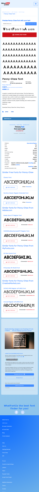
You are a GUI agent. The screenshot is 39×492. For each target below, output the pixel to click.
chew (12, 111)
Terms (3, 485)
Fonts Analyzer (6, 436)
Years (3, 470)
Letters (4, 467)
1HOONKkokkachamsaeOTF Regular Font (16, 231)
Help (3, 443)
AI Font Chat (5, 429)
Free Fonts (5, 452)
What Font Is (5, 419)
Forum (4, 461)
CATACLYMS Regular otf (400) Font (15, 288)
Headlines (30, 166)
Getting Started (6, 449)
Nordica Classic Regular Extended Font (16, 193)
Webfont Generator (19, 385)
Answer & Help (20, 356)
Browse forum (19, 377)
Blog (3, 432)
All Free (21, 12)
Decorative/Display (32, 143)
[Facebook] (16, 412)
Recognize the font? (19, 374)
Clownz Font (7, 177)
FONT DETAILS (10, 187)
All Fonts (14, 12)
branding (31, 163)
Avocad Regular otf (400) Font (13, 302)
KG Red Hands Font (10, 253)
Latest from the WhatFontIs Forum (14, 353)
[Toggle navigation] (36, 4)
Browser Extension (7, 426)
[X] (22, 412)
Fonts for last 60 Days (8, 464)
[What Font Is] (5, 3)
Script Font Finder (7, 477)
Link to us (4, 423)
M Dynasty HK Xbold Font (12, 268)
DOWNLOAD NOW (19, 34)
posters (18, 164)
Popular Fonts (5, 474)
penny (6, 111)
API (3, 456)
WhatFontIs (6, 12)
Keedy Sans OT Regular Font (13, 215)
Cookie (4, 488)
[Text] (13, 23)
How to (4, 446)
